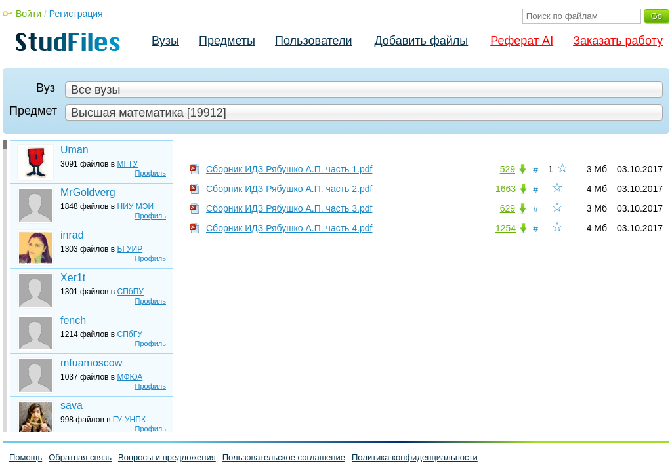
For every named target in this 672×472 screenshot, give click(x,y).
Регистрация (76, 14)
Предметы (227, 40)
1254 (505, 228)
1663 (505, 189)
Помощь (25, 457)
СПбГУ (129, 334)
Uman (74, 149)
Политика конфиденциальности (415, 457)
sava (71, 405)
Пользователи (313, 40)
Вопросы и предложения (167, 457)
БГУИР (130, 249)
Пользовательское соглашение (283, 457)
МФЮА (130, 377)
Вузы (165, 40)
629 (507, 208)
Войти (28, 14)
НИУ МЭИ (135, 206)
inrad (72, 235)
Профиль (151, 173)
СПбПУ (130, 291)
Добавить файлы (421, 40)
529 (507, 169)
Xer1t (72, 277)
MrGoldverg (88, 192)
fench (73, 320)
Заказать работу (618, 40)
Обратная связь (80, 457)
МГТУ (127, 163)
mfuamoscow (91, 362)
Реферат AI (521, 40)
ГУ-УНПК (129, 419)
